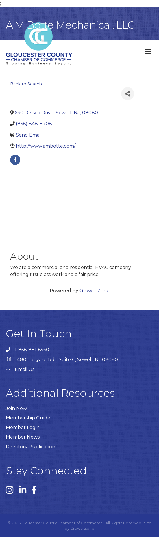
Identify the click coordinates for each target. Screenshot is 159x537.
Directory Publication (30, 447)
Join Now (16, 408)
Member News (23, 437)
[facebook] (15, 160)
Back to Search (26, 84)
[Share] (127, 93)
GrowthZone (95, 290)
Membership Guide (28, 418)
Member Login (23, 427)
